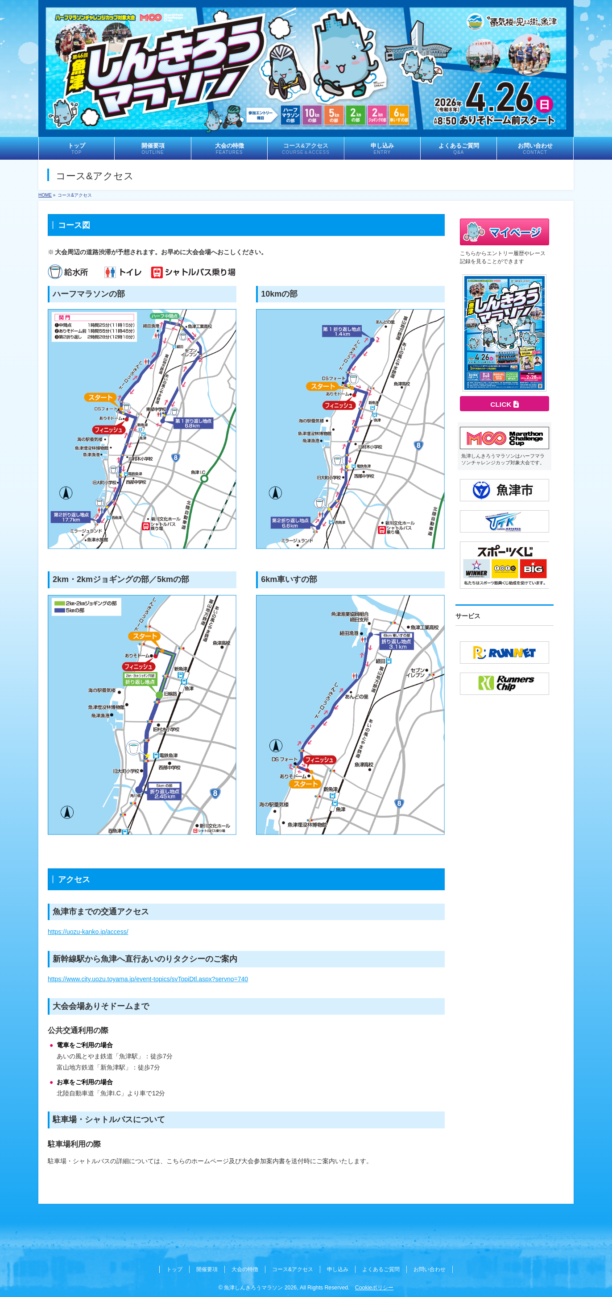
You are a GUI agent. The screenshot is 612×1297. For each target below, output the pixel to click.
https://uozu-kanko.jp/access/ (88, 931)
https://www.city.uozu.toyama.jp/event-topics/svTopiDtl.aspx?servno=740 (148, 979)
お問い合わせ (430, 1269)
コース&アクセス (292, 1269)
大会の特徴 (245, 1269)
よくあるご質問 (381, 1269)
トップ (174, 1269)
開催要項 (207, 1269)
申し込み (337, 1269)
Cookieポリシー (374, 1288)
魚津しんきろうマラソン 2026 (260, 1288)
